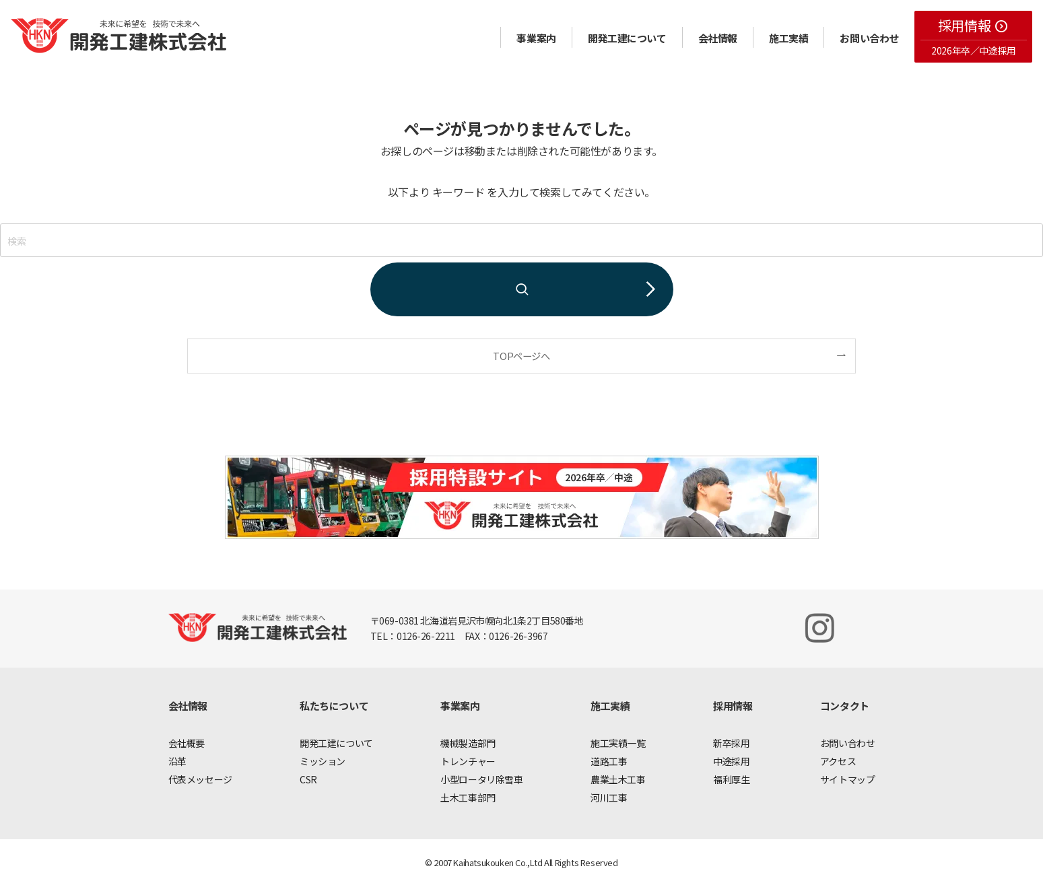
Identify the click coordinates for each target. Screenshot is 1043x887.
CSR (308, 779)
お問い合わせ (869, 38)
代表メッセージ (200, 779)
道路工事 (609, 761)
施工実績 (788, 38)
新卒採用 (731, 743)
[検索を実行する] (521, 289)
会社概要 (186, 743)
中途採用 (731, 761)
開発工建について (627, 38)
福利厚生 (731, 779)
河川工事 (609, 797)
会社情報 (717, 38)
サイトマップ (847, 779)
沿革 (177, 761)
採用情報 (973, 25)
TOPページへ (521, 356)
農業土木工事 (618, 779)
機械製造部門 (468, 743)
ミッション (322, 761)
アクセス (838, 761)
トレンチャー (468, 761)
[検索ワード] (521, 240)
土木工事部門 (468, 797)
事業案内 (536, 38)
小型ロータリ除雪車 (481, 779)
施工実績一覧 (618, 743)
